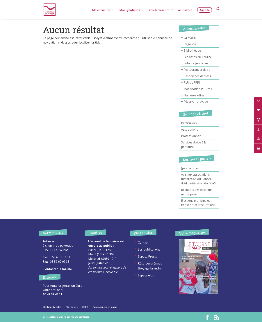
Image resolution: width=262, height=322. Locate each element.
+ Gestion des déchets (196, 76)
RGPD (85, 307)
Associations (189, 129)
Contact (143, 242)
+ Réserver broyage (194, 102)
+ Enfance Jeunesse (194, 63)
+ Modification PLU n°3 (196, 89)
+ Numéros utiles (193, 95)
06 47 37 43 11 (52, 294)
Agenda (204, 10)
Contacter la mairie (57, 269)
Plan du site (72, 307)
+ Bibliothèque (191, 50)
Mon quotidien (129, 10)
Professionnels (191, 136)
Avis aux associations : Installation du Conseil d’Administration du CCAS (198, 178)
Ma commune (101, 10)
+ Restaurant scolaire (195, 70)
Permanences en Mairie (105, 307)
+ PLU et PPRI (190, 82)
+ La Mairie (188, 38)
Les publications (149, 249)
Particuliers (189, 123)
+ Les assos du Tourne (196, 57)
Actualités (185, 10)
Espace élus (146, 275)
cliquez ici (112, 272)
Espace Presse (148, 256)
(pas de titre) (190, 168)
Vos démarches (159, 10)
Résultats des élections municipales (196, 192)
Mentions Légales (52, 307)
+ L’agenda (188, 44)
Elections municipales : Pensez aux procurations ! (198, 203)
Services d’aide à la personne (193, 144)
